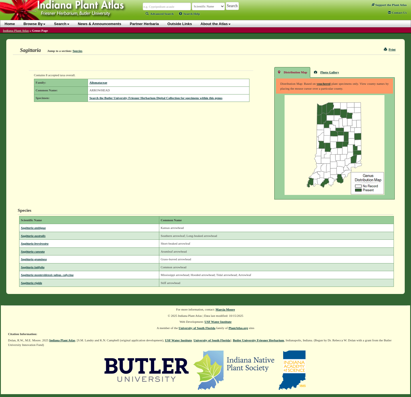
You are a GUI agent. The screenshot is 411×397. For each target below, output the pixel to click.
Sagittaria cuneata (33, 251)
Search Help (189, 13)
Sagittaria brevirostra (35, 243)
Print (390, 49)
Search (61, 24)
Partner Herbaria (144, 24)
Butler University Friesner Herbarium (258, 340)
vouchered (324, 83)
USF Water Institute (218, 321)
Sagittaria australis (33, 235)
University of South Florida (197, 328)
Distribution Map (292, 72)
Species (77, 51)
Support (389, 5)
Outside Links (180, 24)
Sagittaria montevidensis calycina (47, 275)
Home (10, 24)
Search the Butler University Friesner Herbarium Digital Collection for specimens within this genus (155, 98)
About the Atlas (216, 24)
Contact (397, 12)
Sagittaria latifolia (33, 267)
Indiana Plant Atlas (16, 30)
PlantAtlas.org (238, 328)
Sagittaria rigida (31, 283)
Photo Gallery (326, 72)
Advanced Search (160, 13)
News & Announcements (99, 24)
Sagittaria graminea (34, 259)
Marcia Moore (225, 309)
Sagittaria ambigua (33, 227)
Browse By (34, 24)
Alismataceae (98, 82)
